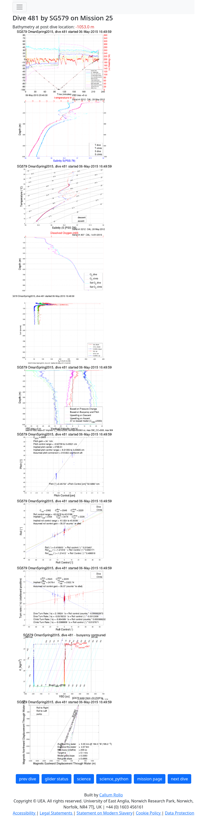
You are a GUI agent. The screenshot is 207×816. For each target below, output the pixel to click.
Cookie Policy (149, 813)
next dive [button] (179, 779)
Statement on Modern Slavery (105, 813)
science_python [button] (113, 779)
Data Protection (179, 813)
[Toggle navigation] (20, 7)
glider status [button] (56, 779)
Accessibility (24, 813)
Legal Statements (56, 813)
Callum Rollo (111, 795)
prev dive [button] (27, 779)
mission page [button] (149, 779)
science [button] (84, 779)
